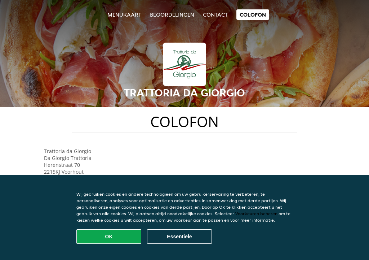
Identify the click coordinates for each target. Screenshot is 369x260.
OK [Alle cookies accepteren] (109, 236)
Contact (215, 14)
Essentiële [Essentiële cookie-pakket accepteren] (179, 236)
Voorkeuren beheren (256, 213)
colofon (253, 14)
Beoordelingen (172, 14)
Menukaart (124, 14)
